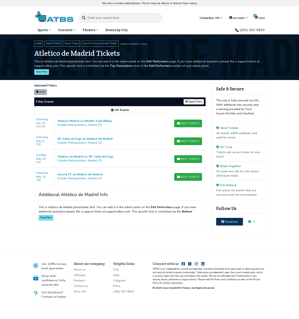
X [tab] (251, 222)
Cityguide (119, 281)
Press (116, 286)
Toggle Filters (193, 101)
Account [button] (238, 18)
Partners (79, 281)
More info (80, 292)
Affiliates (80, 275)
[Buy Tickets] (188, 123)
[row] (120, 123)
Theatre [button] (90, 30)
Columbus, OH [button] (211, 18)
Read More (41, 71)
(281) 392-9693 (250, 30)
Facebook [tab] (229, 222)
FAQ (116, 270)
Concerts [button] (67, 30)
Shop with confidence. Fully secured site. (53, 280)
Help (116, 275)
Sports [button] (44, 30)
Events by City (116, 30)
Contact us (81, 286)
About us (80, 270)
